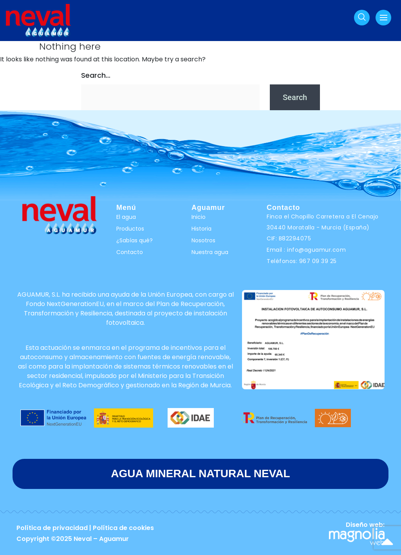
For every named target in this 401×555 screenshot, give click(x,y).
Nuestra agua (209, 252)
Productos (130, 229)
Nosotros (203, 240)
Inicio (198, 217)
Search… (95, 75)
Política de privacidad (52, 527)
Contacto (129, 252)
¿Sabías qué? (134, 240)
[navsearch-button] (362, 17)
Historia (201, 229)
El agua (126, 217)
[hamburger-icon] (383, 17)
